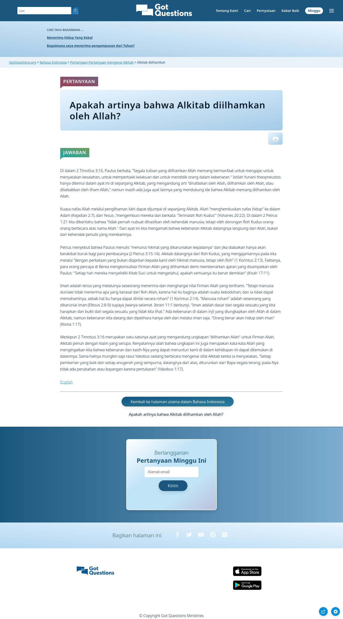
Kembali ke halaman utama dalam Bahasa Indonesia (178, 401)
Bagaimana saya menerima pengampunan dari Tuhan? (91, 45)
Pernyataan (266, 10)
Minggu (314, 10)
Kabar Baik (290, 10)
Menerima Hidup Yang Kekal (70, 37)
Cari (247, 10)
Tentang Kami (227, 10)
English (66, 382)
